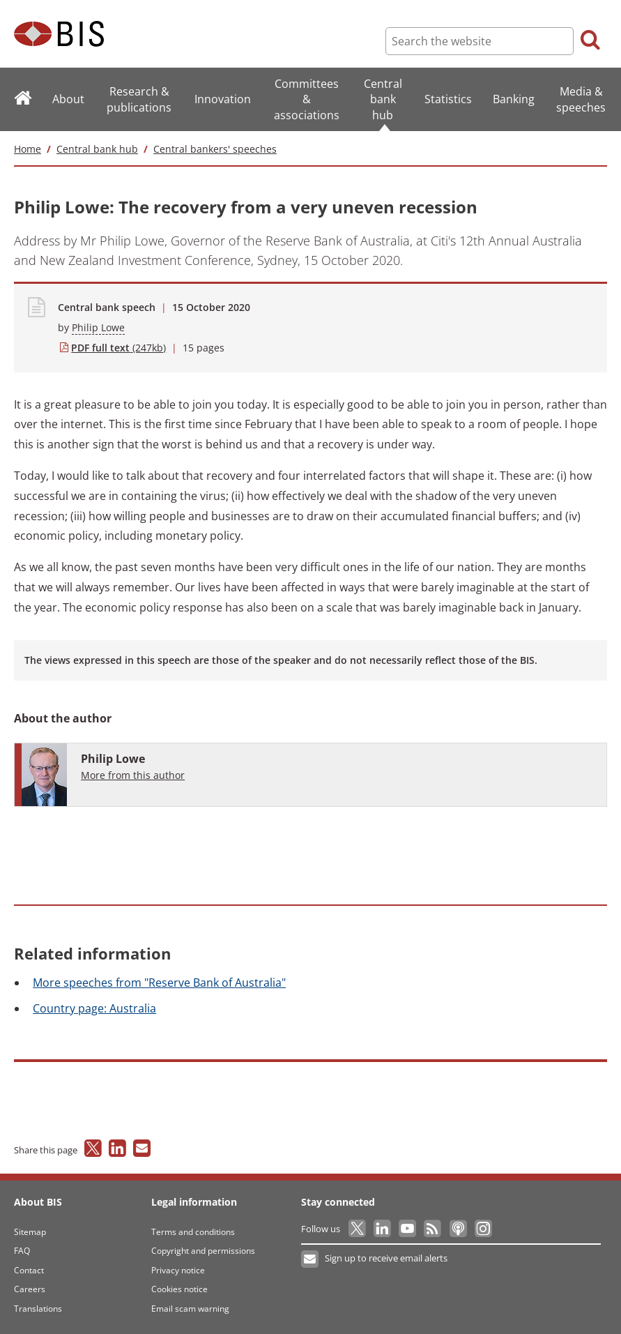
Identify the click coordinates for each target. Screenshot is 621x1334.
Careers (29, 1289)
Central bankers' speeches (215, 149)
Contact (29, 1270)
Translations (38, 1308)
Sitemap (30, 1232)
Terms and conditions (193, 1232)
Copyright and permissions (203, 1251)
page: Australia (94, 1008)
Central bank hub (97, 149)
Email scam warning (190, 1308)
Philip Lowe (98, 327)
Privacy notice (178, 1270)
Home (27, 149)
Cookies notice (179, 1289)
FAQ (22, 1251)
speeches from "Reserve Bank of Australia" (159, 982)
